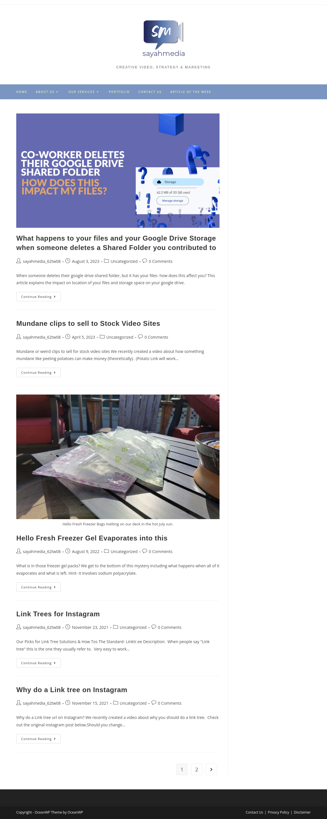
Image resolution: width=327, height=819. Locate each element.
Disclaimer (302, 812)
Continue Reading (41, 297)
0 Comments (160, 261)
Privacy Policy (278, 812)
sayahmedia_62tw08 (42, 261)
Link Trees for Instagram (58, 614)
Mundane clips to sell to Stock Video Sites (88, 323)
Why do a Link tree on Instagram (71, 690)
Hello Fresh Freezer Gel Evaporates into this (92, 538)
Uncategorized (124, 261)
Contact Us (254, 812)
